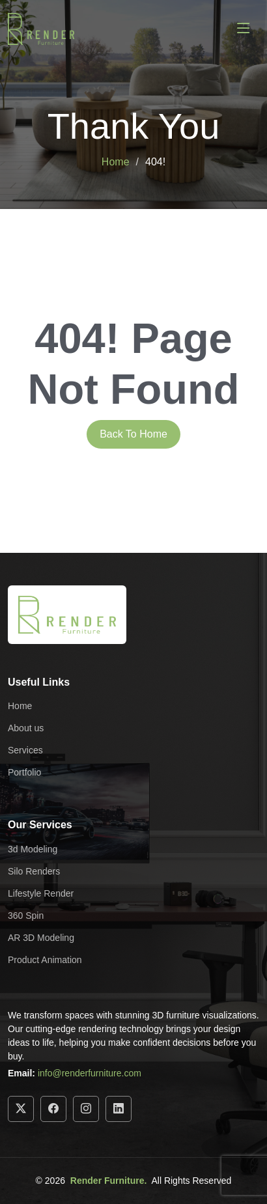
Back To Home (133, 434)
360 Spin (26, 915)
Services (25, 750)
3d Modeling (32, 849)
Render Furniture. (108, 1180)
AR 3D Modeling (41, 937)
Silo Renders (34, 871)
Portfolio (24, 772)
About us (26, 728)
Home (116, 161)
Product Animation (45, 959)
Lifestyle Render (41, 893)
